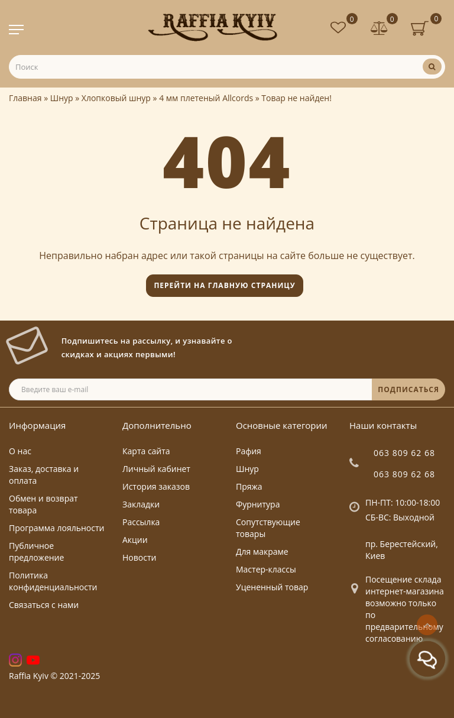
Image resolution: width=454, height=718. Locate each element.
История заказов (156, 486)
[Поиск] (432, 67)
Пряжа (249, 486)
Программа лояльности (56, 527)
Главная (25, 98)
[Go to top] (427, 624)
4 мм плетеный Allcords (206, 98)
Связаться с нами (44, 604)
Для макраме (262, 551)
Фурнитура (258, 504)
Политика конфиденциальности (53, 581)
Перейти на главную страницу (224, 285)
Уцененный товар (272, 587)
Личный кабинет (156, 468)
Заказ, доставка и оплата (44, 474)
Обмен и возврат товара (43, 504)
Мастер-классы (266, 569)
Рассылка (141, 522)
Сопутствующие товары (268, 527)
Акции (135, 539)
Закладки (141, 504)
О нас (20, 451)
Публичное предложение (36, 551)
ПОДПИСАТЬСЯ (408, 389)
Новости (139, 557)
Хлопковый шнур (116, 98)
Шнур (61, 98)
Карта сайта (146, 451)
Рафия (248, 451)
